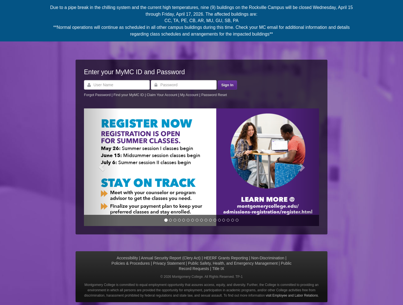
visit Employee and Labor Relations (292, 295)
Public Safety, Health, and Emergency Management (233, 263)
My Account (190, 95)
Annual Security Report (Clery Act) (171, 258)
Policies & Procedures (130, 263)
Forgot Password (97, 95)
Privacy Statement (169, 263)
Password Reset (214, 95)
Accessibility (127, 258)
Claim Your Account (162, 95)
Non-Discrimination (267, 258)
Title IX (218, 268)
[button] (101, 167)
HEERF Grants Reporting (226, 258)
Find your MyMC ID (128, 95)
